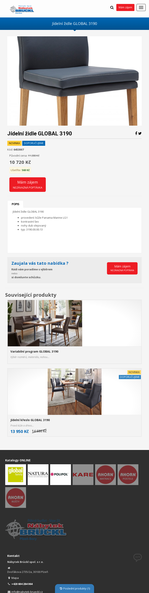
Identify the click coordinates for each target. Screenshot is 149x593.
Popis (15, 204)
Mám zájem (125, 7)
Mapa (13, 578)
